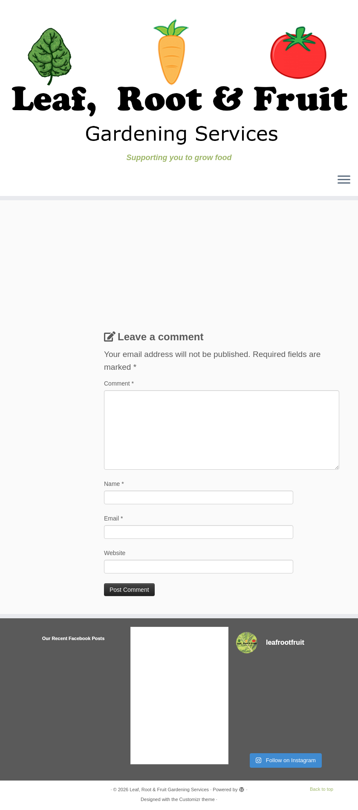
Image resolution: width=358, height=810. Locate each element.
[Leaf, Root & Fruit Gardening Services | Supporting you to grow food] (179, 76)
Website (114, 553)
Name (114, 483)
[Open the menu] (344, 180)
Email (113, 518)
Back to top (321, 789)
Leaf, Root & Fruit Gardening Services (169, 789)
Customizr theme (197, 799)
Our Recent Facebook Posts (73, 638)
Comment (119, 383)
